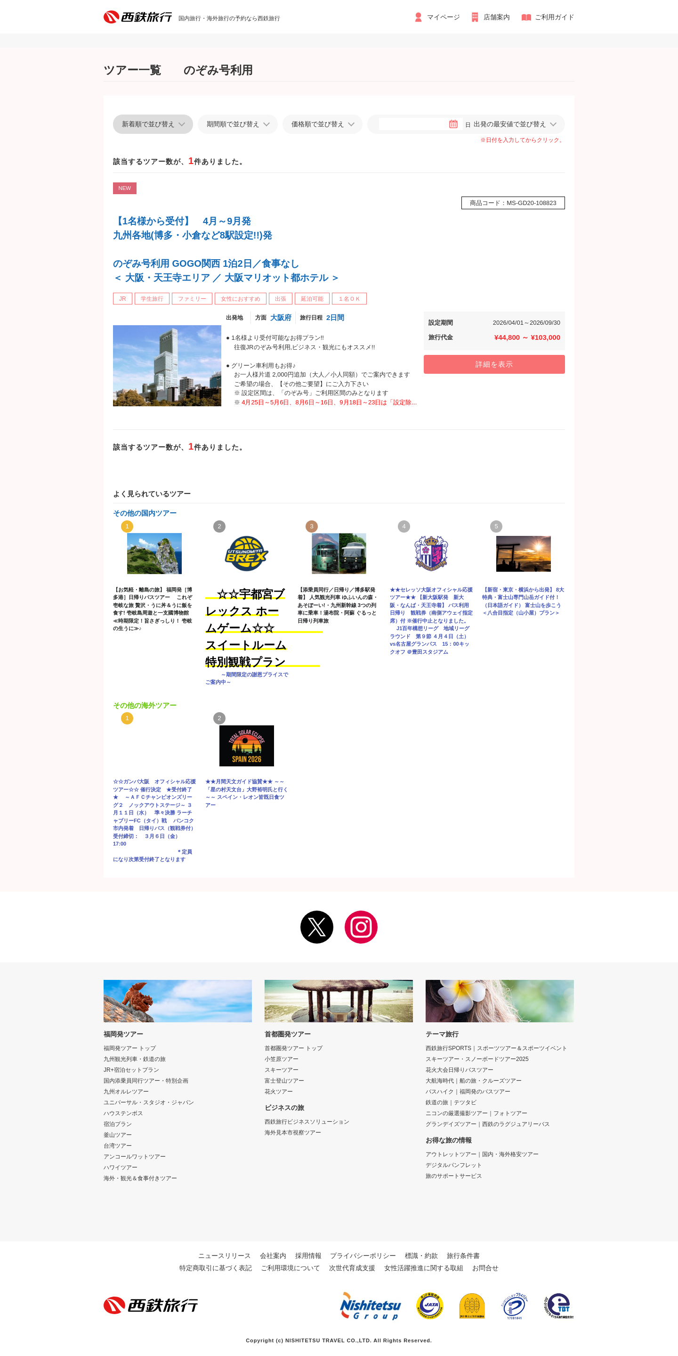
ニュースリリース (224, 1255)
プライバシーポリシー (363, 1255)
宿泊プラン (118, 1124)
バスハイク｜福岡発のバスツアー (468, 1091)
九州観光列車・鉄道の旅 (135, 1059)
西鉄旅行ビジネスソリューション (307, 1121)
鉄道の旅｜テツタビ (451, 1102)
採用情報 (308, 1255)
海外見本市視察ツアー (293, 1132)
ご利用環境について (290, 1268)
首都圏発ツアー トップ (294, 1048)
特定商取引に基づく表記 (215, 1268)
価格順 (317, 124)
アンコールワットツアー (135, 1156)
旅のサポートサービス (454, 1176)
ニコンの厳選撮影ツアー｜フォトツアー (476, 1113)
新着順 (148, 124)
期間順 (233, 124)
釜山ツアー (118, 1135)
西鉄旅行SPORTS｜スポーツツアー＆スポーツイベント (496, 1048)
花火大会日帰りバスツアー (459, 1070)
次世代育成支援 (352, 1268)
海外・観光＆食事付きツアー (140, 1178)
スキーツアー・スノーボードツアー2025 (477, 1059)
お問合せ (485, 1268)
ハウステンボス (123, 1113)
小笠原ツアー (282, 1059)
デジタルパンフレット (454, 1165)
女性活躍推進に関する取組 (423, 1268)
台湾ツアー (118, 1145)
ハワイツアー (120, 1167)
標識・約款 (421, 1255)
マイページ (443, 17)
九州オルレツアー (126, 1091)
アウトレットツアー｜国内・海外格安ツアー (482, 1154)
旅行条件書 (463, 1255)
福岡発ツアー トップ (130, 1048)
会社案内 (273, 1255)
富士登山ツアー (284, 1080)
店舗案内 (497, 17)
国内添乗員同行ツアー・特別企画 (146, 1080)
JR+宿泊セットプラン (131, 1070)
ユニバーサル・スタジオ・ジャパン (149, 1102)
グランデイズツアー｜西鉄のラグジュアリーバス (488, 1124)
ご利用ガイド (554, 17)
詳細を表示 (494, 364)
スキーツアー (282, 1070)
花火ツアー (279, 1091)
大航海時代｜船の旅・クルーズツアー (474, 1080)
